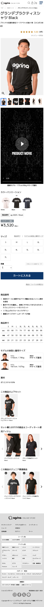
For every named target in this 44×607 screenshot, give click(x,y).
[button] (2, 449)
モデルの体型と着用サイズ (33, 236)
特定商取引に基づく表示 (36, 590)
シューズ (14, 566)
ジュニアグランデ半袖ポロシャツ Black (31, 485)
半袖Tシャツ (10, 8)
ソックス (4, 558)
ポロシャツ (15, 555)
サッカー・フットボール (8, 574)
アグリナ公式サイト (20, 525)
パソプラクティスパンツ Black (12, 447)
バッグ (34, 555)
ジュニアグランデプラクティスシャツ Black (12, 485)
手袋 (23, 558)
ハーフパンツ (36, 547)
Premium (4, 566)
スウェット (35, 550)
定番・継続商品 (37, 563)
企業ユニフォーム (26, 585)
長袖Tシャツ (15, 547)
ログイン (17, 531)
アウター (4, 555)
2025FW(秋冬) (16, 540)
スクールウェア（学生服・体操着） (11, 585)
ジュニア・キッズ (6, 577)
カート (31, 531)
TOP (2, 8)
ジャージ (14, 550)
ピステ (24, 550)
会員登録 (3, 531)
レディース (15, 577)
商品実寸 (17, 236)
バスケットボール (20, 574)
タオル (3, 563)
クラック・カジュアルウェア (34, 574)
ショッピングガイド (7, 590)
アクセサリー (25, 563)
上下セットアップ (6, 551)
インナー (24, 555)
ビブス (14, 563)
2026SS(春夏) (5, 540)
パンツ (24, 547)
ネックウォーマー (37, 559)
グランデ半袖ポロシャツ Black (31, 447)
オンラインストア (6, 525)
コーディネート (33, 525)
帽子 (13, 558)
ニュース (3, 528)
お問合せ (17, 528)
